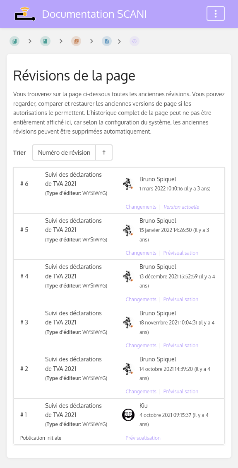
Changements (141, 207)
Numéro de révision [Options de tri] (64, 152)
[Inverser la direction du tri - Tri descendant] (103, 152)
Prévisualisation (181, 253)
